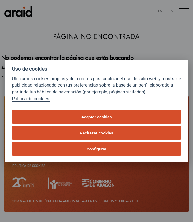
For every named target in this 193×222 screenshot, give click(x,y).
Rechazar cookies (96, 132)
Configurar (96, 148)
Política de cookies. (31, 98)
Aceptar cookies (96, 116)
